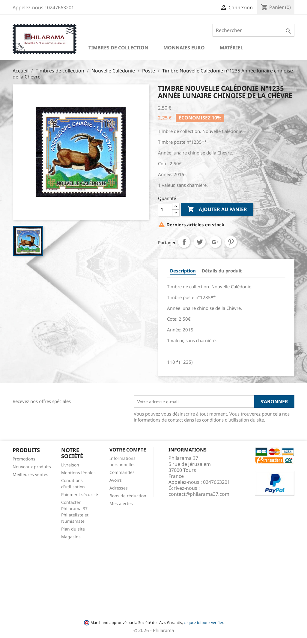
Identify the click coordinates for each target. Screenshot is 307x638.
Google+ (215, 242)
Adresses (118, 488)
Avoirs (115, 480)
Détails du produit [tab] (222, 271)
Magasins (71, 537)
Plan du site (73, 529)
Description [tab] (183, 271)
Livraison (70, 465)
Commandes (122, 472)
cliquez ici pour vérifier (203, 622)
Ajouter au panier (217, 209)
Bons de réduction (127, 495)
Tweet (200, 242)
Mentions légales (78, 472)
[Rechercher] (253, 30)
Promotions (24, 459)
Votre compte (127, 449)
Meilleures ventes (30, 474)
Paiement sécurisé (79, 494)
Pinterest (231, 242)
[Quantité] (165, 209)
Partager (184, 242)
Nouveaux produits (32, 466)
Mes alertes (121, 503)
